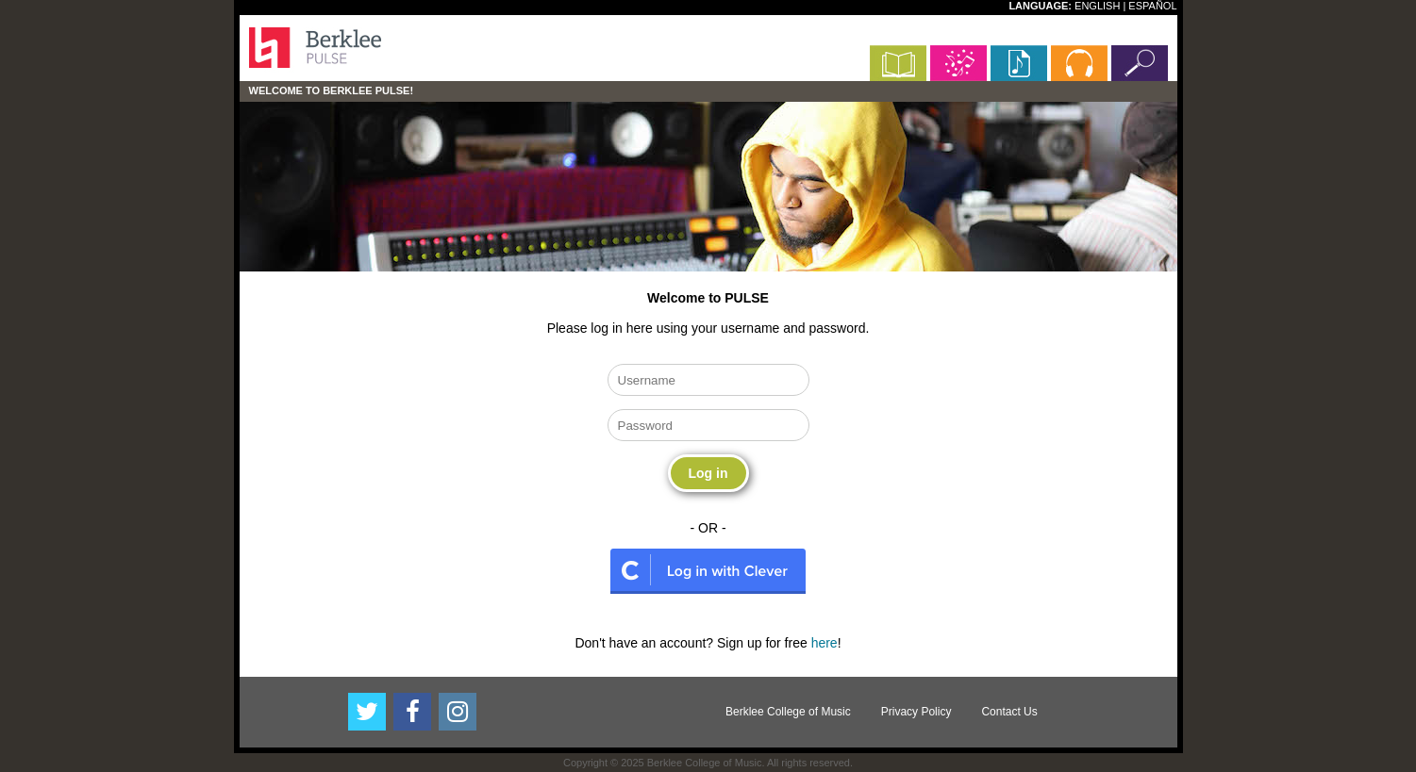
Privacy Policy (916, 711)
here (824, 642)
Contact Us (1009, 711)
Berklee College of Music (788, 711)
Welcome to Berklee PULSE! (331, 90)
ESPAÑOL (1152, 5)
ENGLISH (1097, 5)
